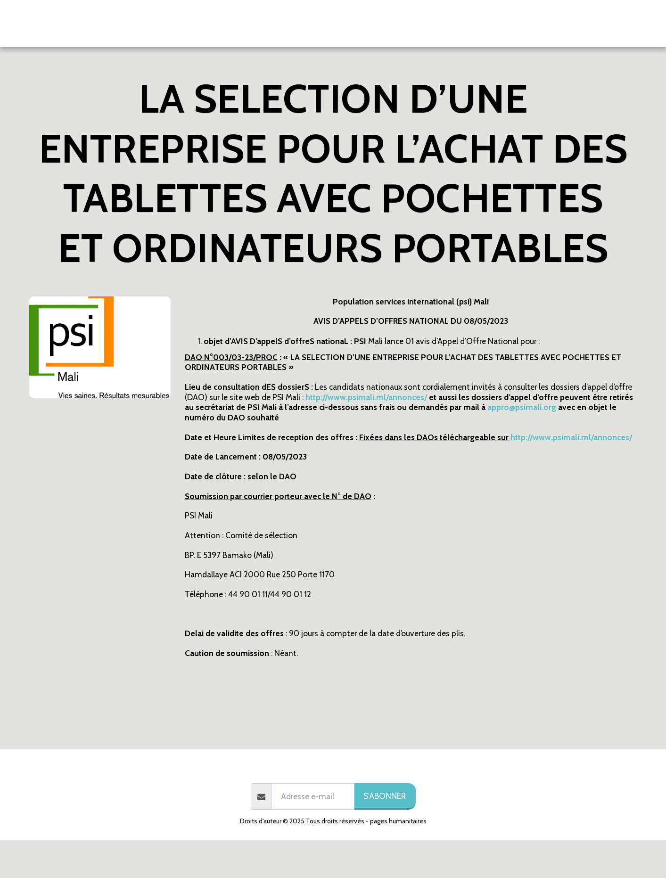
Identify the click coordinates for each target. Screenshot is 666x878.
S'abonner (384, 796)
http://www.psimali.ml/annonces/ (571, 437)
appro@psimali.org (521, 407)
